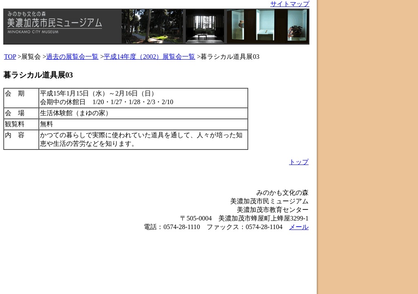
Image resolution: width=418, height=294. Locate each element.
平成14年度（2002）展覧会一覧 (149, 56)
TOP (10, 56)
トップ (299, 161)
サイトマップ (289, 3)
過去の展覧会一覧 (72, 56)
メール (299, 226)
